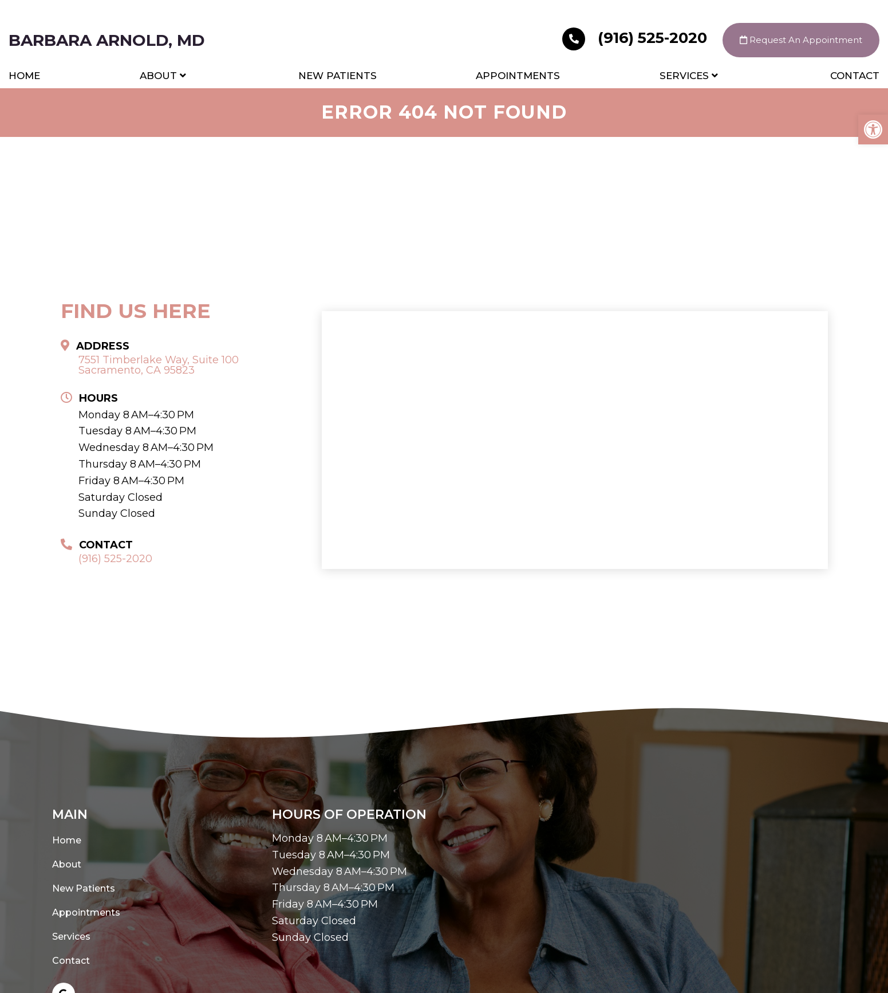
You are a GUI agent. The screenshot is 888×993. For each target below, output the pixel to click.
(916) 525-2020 (636, 38)
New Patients (337, 75)
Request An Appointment (801, 39)
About (158, 75)
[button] (873, 129)
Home (24, 75)
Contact (854, 75)
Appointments (518, 75)
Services (684, 75)
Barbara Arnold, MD (107, 40)
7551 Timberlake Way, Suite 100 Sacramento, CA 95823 (158, 365)
